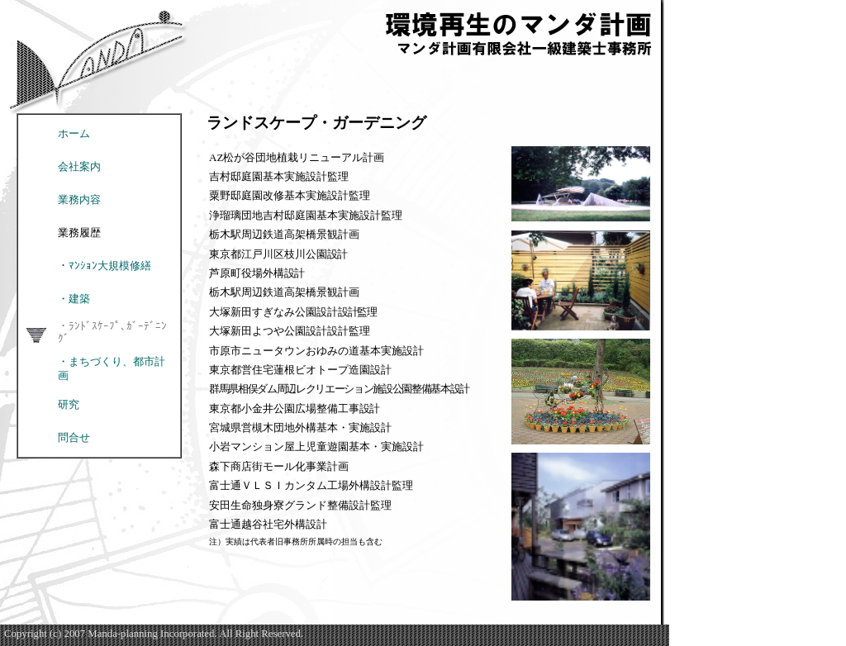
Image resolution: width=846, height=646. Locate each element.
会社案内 (79, 167)
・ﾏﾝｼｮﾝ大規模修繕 (104, 266)
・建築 (74, 299)
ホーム (74, 134)
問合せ (74, 438)
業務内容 (79, 200)
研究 (68, 405)
